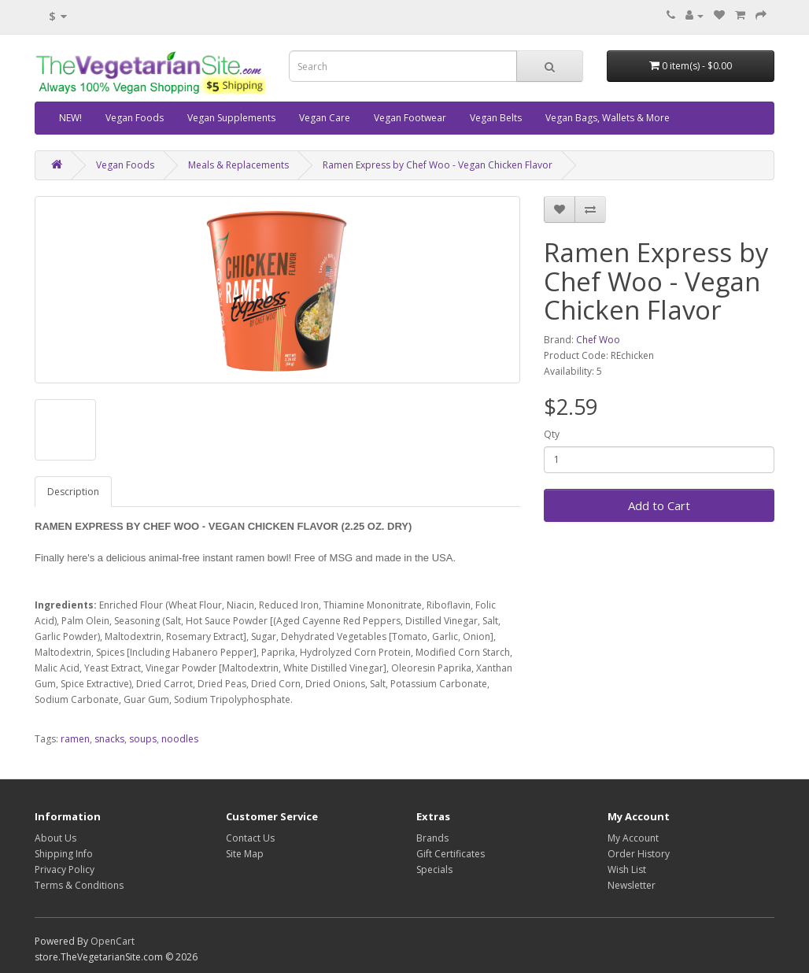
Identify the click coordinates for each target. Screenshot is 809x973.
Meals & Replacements (238, 165)
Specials (434, 869)
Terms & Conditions (79, 885)
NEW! (70, 117)
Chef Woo (598, 339)
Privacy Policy (64, 869)
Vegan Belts (496, 117)
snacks (109, 738)
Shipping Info (64, 853)
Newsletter (632, 885)
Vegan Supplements (231, 117)
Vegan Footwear (410, 117)
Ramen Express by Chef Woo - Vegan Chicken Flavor (437, 165)
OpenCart (113, 941)
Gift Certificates (450, 853)
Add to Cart (659, 505)
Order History (639, 853)
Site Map (245, 853)
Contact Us (250, 838)
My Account (633, 838)
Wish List (627, 869)
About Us (55, 838)
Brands (432, 838)
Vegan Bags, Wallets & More (607, 117)
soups (143, 738)
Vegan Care (324, 117)
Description (73, 491)
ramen (75, 738)
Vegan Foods (134, 117)
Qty (552, 434)
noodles (179, 738)
